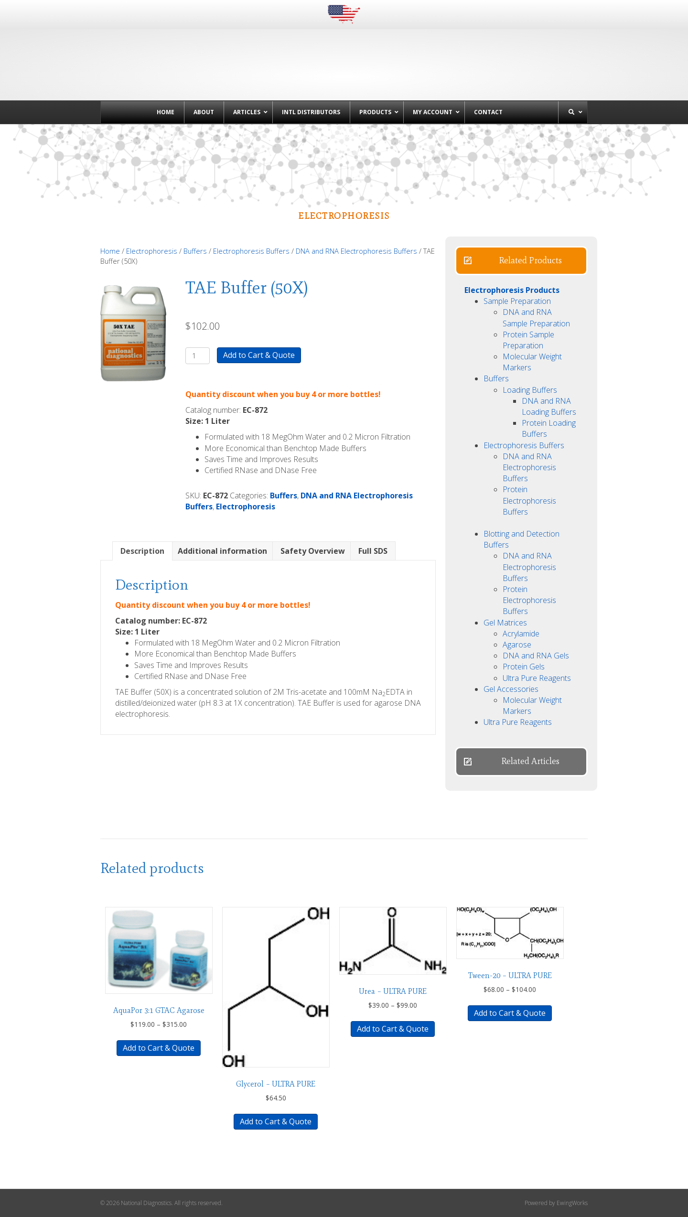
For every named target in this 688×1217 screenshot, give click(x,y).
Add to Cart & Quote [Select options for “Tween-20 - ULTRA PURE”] (510, 1013)
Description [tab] (142, 551)
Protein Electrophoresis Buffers (529, 500)
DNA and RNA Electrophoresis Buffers (356, 251)
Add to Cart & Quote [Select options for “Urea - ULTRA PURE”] (393, 1028)
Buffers (195, 251)
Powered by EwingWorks (556, 1203)
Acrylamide (521, 633)
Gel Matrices (505, 622)
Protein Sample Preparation (528, 340)
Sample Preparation (517, 301)
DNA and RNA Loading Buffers (549, 406)
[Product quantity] (197, 355)
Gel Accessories (511, 689)
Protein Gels (524, 666)
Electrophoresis (151, 251)
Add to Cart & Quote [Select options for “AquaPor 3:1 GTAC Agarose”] (158, 1048)
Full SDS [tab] (372, 551)
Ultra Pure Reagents (537, 678)
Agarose (517, 644)
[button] (521, 260)
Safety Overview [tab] (312, 551)
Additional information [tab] (222, 551)
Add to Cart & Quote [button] (276, 1121)
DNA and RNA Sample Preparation (536, 317)
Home (110, 251)
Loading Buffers (530, 390)
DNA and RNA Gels (536, 655)
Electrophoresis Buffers (251, 251)
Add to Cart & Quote (259, 355)
